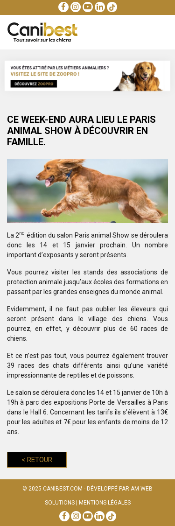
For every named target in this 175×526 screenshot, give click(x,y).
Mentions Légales (105, 502)
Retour (36, 460)
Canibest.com (63, 488)
